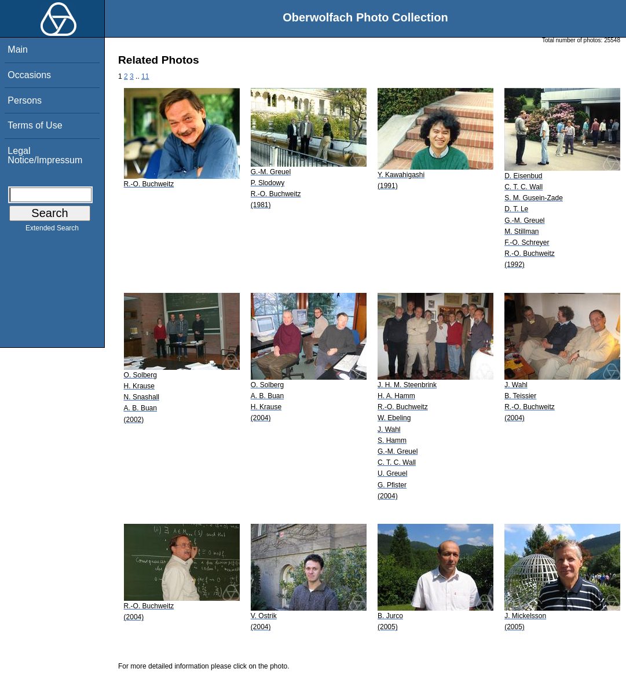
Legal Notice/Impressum (45, 155)
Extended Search (52, 230)
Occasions (29, 75)
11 (145, 76)
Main (18, 49)
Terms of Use (35, 125)
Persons (25, 100)
